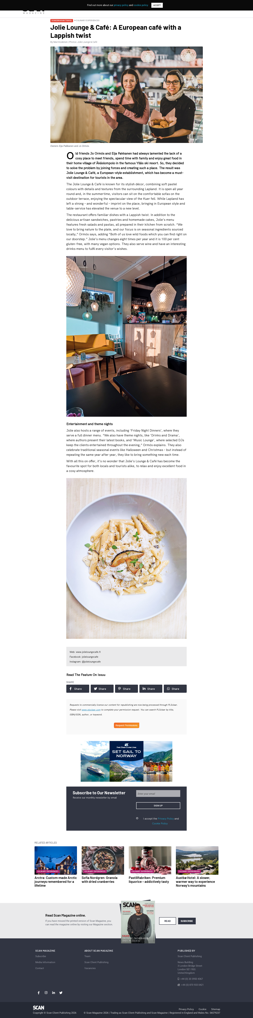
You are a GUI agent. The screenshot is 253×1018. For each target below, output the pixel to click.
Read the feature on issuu (85, 675)
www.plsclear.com (91, 709)
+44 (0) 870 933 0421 (192, 984)
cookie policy (141, 5)
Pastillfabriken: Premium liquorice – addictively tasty (149, 879)
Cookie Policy (160, 823)
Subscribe (187, 920)
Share (76, 688)
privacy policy (121, 5)
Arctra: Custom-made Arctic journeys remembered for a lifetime (56, 881)
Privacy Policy (166, 818)
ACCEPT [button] (157, 5)
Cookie (202, 1009)
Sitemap (215, 1009)
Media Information (45, 962)
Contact (39, 968)
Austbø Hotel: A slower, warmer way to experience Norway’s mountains (195, 881)
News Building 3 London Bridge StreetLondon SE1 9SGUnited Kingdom (190, 967)
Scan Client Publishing (96, 962)
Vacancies (90, 968)
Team (87, 956)
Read (167, 920)
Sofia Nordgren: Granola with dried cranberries (99, 879)
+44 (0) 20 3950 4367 (191, 978)
